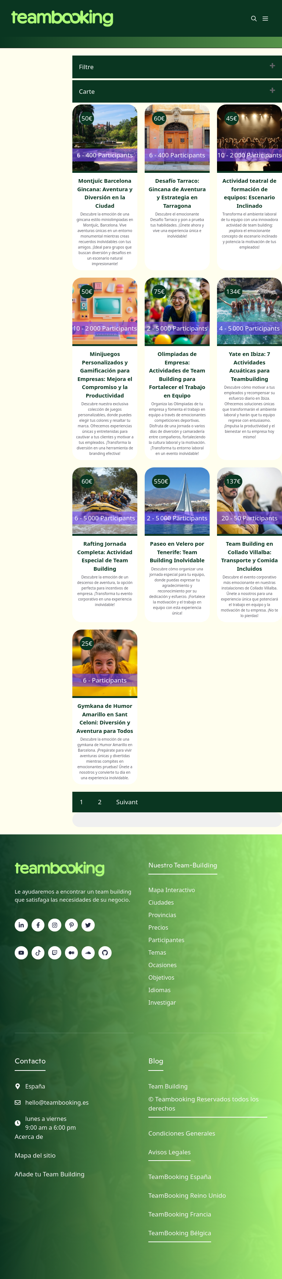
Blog (155, 1061)
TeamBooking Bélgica (179, 1233)
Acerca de (29, 1136)
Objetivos (161, 977)
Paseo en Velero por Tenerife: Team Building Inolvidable (177, 552)
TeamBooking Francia (179, 1214)
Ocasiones (162, 965)
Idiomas (159, 990)
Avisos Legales (169, 1152)
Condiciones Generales (181, 1133)
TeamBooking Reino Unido (187, 1195)
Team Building (168, 1086)
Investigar (162, 1002)
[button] (254, 18)
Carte (87, 91)
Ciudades (161, 902)
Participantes (166, 940)
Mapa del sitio (35, 1155)
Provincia (160, 915)
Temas (157, 952)
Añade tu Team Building (49, 1174)
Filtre (86, 67)
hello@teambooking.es (57, 1102)
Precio (156, 927)
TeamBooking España (179, 1176)
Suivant (127, 802)
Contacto (30, 1061)
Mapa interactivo (171, 890)
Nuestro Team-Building (182, 865)
